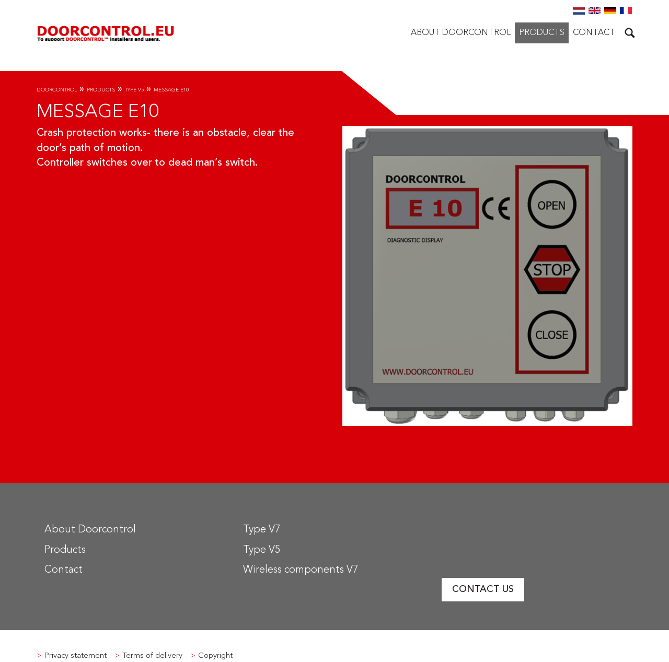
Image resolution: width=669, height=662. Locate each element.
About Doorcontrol (461, 33)
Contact (594, 33)
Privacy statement (75, 656)
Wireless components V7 (300, 570)
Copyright (215, 656)
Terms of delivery (152, 656)
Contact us (483, 589)
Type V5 (134, 89)
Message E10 (171, 89)
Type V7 (261, 530)
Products (541, 33)
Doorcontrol (57, 89)
